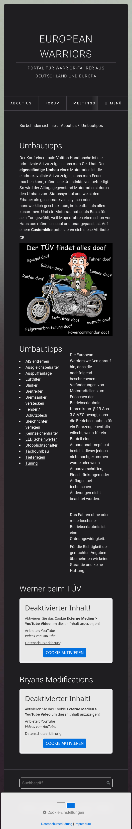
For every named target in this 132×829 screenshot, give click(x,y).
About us (21, 103)
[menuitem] (21, 103)
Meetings (84, 103)
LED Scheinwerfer (41, 439)
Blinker (31, 385)
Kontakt (47, 807)
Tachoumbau (37, 451)
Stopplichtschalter (41, 445)
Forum (52, 103)
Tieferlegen (35, 457)
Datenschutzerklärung (43, 642)
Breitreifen (34, 391)
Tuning (31, 463)
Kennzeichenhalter (41, 433)
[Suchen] (109, 783)
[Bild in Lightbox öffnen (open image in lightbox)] (66, 289)
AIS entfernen (37, 361)
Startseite (28, 807)
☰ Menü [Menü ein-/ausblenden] (113, 103)
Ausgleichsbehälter (42, 367)
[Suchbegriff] (66, 783)
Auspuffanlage (38, 373)
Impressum (67, 807)
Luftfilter (32, 379)
